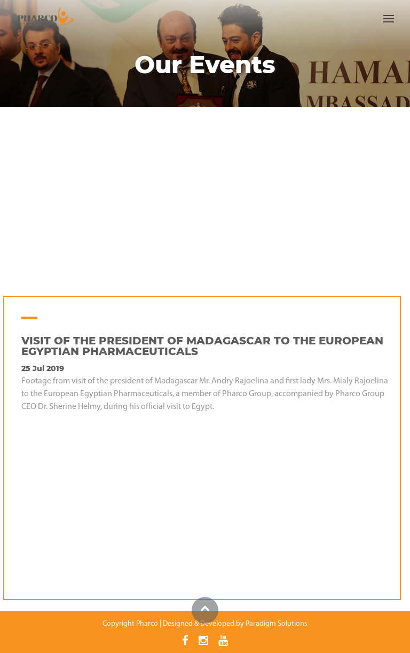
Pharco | (148, 624)
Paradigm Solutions (277, 624)
